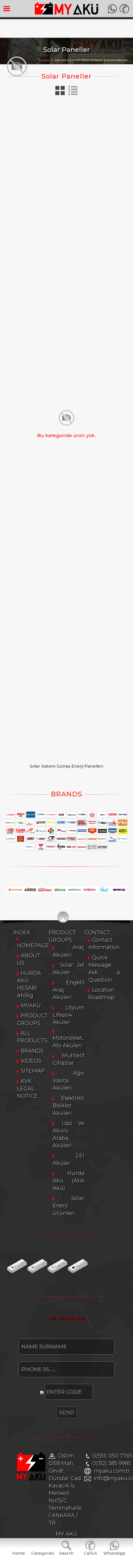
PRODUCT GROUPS (47, 1274)
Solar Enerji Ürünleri (48, 1464)
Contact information (47, 1492)
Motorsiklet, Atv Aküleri (52, 1394)
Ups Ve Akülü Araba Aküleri (58, 1434)
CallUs (90, 1553)
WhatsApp (114, 1553)
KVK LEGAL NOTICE (47, 1325)
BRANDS (32, 1294)
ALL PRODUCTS (42, 1284)
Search (66, 1553)
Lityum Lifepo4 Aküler (51, 1383)
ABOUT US (35, 1244)
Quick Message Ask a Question (61, 1503)
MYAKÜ (31, 1264)
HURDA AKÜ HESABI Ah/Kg (57, 1254)
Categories (42, 1553)
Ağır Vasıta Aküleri (46, 1414)
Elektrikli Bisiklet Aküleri (54, 1424)
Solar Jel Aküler (42, 1363)
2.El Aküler (36, 1444)
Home (18, 1553)
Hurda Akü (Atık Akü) (50, 1454)
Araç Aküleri (38, 1353)
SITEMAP (33, 1315)
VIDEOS (31, 1305)
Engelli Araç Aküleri (48, 1373)
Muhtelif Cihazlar (44, 1404)
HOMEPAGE (37, 1234)
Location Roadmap (46, 1513)
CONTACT (26, 1485)
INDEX (21, 1226)
